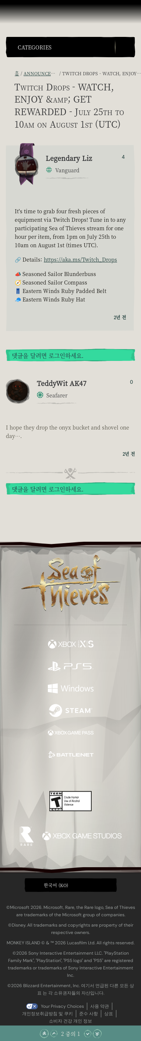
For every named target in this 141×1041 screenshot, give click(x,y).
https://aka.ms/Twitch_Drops (80, 259)
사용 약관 (99, 1006)
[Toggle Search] (124, 46)
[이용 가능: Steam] (70, 711)
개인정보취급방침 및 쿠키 (47, 1014)
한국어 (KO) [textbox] (56, 885)
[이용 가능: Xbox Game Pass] (70, 733)
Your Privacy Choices (62, 1006)
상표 (108, 1014)
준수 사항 (88, 1014)
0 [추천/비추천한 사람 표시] (131, 382)
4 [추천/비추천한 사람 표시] (123, 157)
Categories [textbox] (35, 47)
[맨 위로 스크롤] (44, 1033)
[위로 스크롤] (53, 1033)
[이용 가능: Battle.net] (70, 756)
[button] (64, 47)
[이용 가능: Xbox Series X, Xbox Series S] (70, 645)
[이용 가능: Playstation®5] (70, 667)
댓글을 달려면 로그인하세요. (48, 355)
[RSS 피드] (10, 73)
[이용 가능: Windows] (70, 689)
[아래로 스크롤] (87, 1033)
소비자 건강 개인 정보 (70, 1021)
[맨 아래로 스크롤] (97, 1033)
